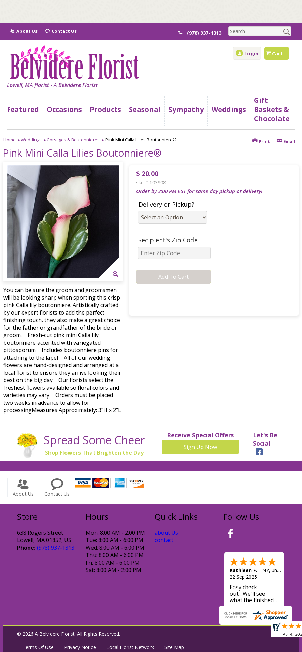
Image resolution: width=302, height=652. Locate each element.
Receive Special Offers (200, 435)
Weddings (31, 139)
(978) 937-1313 (208, 33)
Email (286, 141)
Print (261, 141)
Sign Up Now (200, 447)
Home (9, 139)
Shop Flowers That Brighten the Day (94, 453)
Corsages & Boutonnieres (73, 139)
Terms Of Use (38, 647)
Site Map (174, 647)
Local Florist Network (130, 647)
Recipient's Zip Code (168, 240)
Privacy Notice (80, 647)
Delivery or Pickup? (167, 204)
